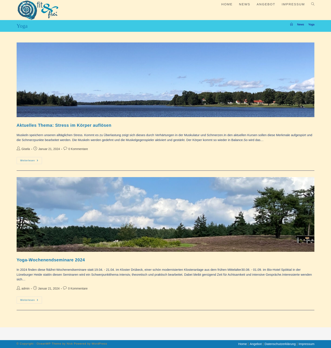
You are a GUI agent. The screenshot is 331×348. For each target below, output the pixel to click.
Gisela (26, 149)
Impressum (306, 344)
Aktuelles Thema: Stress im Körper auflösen (64, 125)
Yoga (311, 24)
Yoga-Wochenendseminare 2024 (51, 260)
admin (26, 288)
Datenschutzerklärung (280, 344)
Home (242, 344)
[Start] (291, 24)
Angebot (256, 344)
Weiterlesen (31, 161)
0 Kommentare (78, 149)
